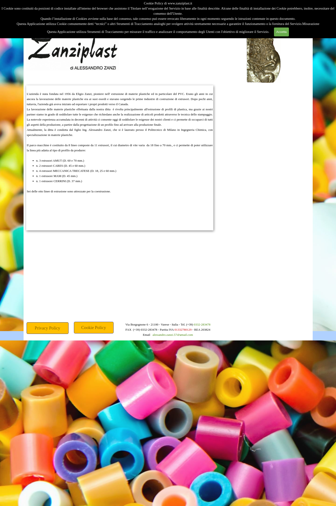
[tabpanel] (120, 158)
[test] (94, 327)
